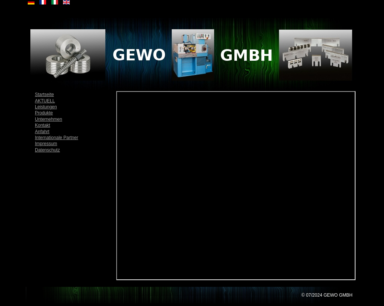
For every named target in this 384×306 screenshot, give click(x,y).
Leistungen (46, 107)
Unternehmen (48, 119)
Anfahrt (42, 131)
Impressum (46, 143)
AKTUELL (45, 101)
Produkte (44, 113)
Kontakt (42, 125)
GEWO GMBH (338, 295)
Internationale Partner (56, 137)
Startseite (44, 94)
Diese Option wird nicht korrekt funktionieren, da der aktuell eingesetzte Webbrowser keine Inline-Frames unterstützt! (236, 185)
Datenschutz (47, 150)
